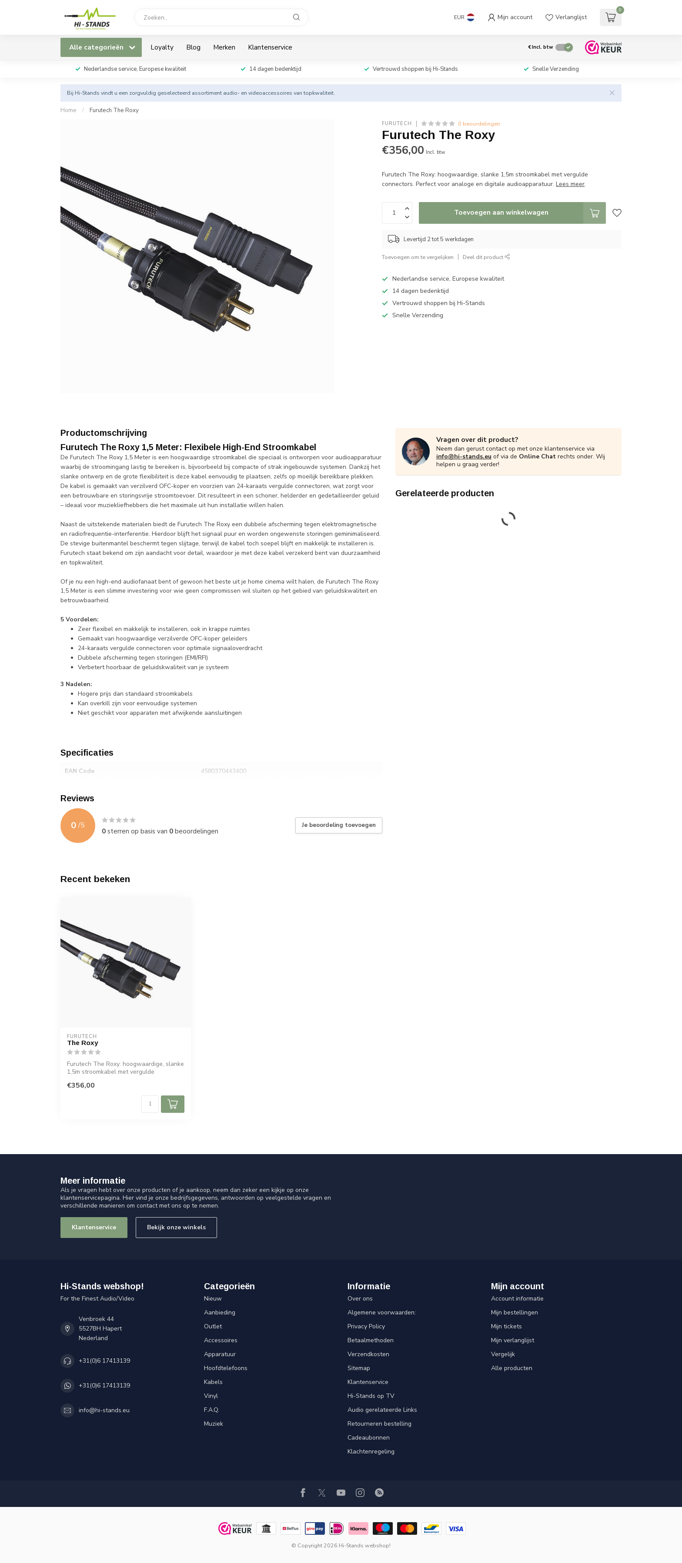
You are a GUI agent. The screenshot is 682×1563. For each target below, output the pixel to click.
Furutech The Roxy (114, 110)
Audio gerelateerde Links (382, 1410)
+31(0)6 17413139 (104, 1361)
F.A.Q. (211, 1410)
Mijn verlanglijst (512, 1340)
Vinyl (211, 1396)
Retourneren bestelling (379, 1424)
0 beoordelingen (479, 123)
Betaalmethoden (371, 1340)
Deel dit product (486, 257)
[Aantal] (150, 1104)
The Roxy (82, 1042)
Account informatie (517, 1298)
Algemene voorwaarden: (382, 1312)
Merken (224, 47)
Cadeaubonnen (369, 1438)
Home (68, 110)
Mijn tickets (506, 1326)
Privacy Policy (366, 1326)
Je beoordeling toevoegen (339, 825)
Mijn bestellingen (514, 1312)
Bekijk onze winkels (176, 1227)
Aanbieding (219, 1312)
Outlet (213, 1326)
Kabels (213, 1382)
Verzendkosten (368, 1354)
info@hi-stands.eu (463, 456)
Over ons (360, 1298)
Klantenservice (270, 47)
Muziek (213, 1424)
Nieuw (213, 1298)
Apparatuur (220, 1354)
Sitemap (359, 1368)
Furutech (397, 123)
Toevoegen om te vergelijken (418, 257)
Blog (193, 47)
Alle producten (511, 1368)
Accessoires (220, 1340)
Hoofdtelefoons (225, 1368)
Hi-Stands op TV (371, 1396)
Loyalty (162, 47)
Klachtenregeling (371, 1451)
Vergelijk (503, 1354)
